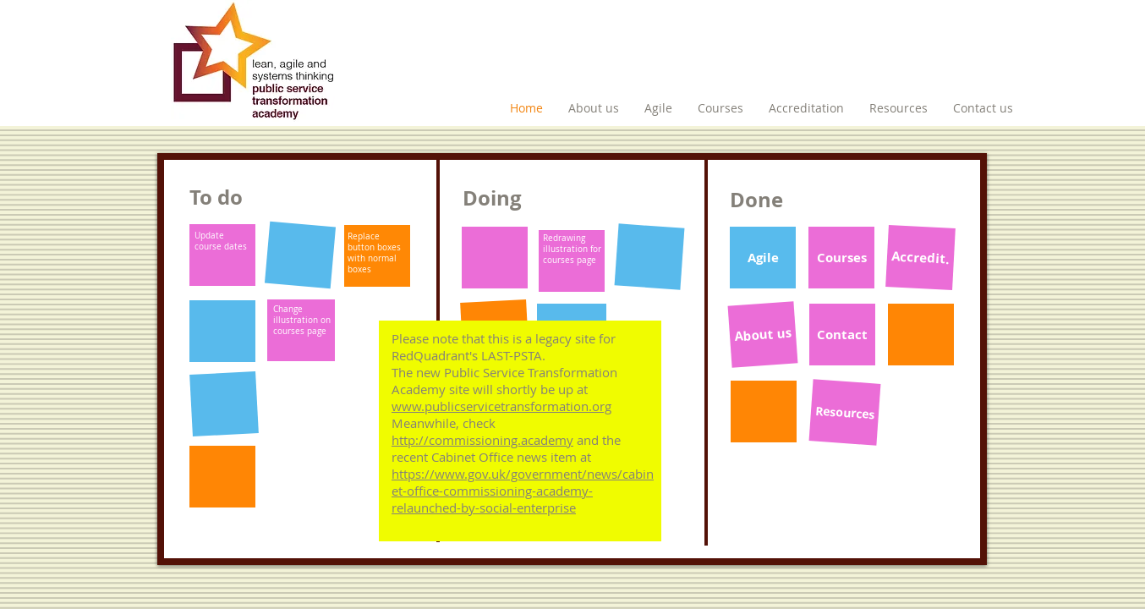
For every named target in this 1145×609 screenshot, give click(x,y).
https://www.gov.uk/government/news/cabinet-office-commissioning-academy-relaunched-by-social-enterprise (523, 490)
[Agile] (763, 257)
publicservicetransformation (507, 406)
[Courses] (841, 257)
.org (600, 406)
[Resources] (845, 412)
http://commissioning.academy (482, 439)
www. (408, 406)
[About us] (763, 334)
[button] (222, 255)
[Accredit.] (920, 257)
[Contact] (842, 334)
